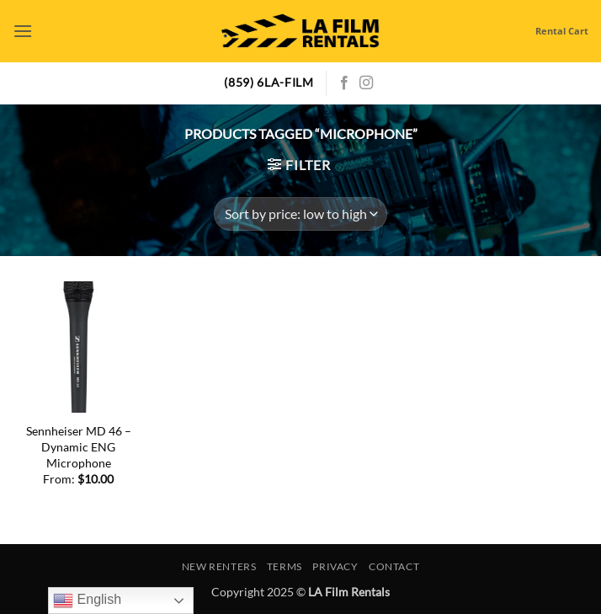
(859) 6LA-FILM (269, 82)
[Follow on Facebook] (344, 83)
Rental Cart (561, 30)
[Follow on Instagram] (366, 83)
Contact (394, 566)
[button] (23, 30)
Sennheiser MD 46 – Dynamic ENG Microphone (78, 446)
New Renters (219, 566)
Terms (284, 566)
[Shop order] (300, 214)
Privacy (335, 566)
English (87, 600)
